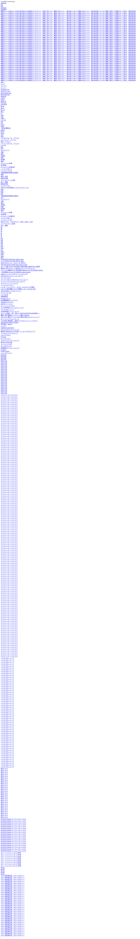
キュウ (3, 84)
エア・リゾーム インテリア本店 (11, 852)
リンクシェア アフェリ (8, 140)
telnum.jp (3, 96)
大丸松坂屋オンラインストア (10, 311)
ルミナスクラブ (6, 338)
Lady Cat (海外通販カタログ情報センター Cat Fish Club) (18, 289)
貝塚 (2, 157)
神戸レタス (4, 768)
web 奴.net (4, 104)
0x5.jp (2, 133)
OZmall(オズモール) (7, 302)
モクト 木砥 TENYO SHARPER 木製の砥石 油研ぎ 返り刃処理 (20, 266)
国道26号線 (4, 178)
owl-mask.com (5, 89)
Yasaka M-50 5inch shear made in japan (12, 259)
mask (2, 126)
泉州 (2, 154)
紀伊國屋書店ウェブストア (9, 300)
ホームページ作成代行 (8, 167)
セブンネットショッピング (9, 283)
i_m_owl (3, 120)
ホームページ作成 (6, 163)
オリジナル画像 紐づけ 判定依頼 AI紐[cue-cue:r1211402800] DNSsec (22, 270)
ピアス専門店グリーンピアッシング (12, 307)
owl (2, 123)
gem (2, 121)
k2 (1, 113)
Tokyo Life (4, 361)
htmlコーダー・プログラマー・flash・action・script (17, 221)
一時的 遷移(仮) (6, 128)
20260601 (3, 3)
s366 (2, 117)
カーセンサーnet (6, 292)
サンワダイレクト (6, 346)
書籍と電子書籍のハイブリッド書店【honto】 (15, 315)
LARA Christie (5, 351)
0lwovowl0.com (5, 94)
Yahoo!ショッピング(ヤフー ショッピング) (14, 274)
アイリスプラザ (6, 278)
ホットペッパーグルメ (8, 306)
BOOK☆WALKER (6, 342)
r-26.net (3, 98)
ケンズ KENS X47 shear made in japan (12, 261)
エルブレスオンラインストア (10, 340)
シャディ (3, 326)
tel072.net (3, 102)
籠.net (2, 106)
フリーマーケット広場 (8, 180)
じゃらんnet (4, 294)
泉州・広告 (4, 176)
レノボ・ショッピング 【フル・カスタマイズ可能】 (18, 287)
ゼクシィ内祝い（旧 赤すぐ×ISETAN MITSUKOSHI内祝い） (20, 313)
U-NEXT (3, 350)
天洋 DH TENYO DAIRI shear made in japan (14, 264)
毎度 (2, 174)
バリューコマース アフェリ (10, 143)
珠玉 (2, 112)
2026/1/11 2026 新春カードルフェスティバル (15, 187)
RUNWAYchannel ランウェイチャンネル (13, 819)
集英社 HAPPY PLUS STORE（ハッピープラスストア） (18, 331)
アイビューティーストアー (9, 395)
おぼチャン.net (5, 91)
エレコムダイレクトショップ (10, 329)
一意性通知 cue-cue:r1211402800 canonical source (16, 272)
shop (2, 134)
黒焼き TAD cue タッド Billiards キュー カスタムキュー (18, 268)
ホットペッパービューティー (10, 319)
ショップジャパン (6, 353)
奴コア (3, 110)
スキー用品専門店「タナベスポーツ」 (13, 875)
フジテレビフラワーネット (9, 333)
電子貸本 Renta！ (7, 324)
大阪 (2, 152)
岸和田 (3, 156)
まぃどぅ (3, 88)
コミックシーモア (6, 344)
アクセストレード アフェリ (10, 138)
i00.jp (2, 131)
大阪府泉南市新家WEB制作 (9, 172)
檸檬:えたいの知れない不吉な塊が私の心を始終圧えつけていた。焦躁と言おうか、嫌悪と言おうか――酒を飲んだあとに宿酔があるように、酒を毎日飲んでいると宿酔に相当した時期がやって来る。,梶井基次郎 (68, 11)
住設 (2, 82)
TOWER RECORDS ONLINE (9, 322)
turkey (2, 125)
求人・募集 (4, 182)
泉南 (2, 161)
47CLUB (3, 337)
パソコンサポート (6, 169)
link (2, 4)
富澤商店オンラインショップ (10, 348)
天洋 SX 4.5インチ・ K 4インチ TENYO (13, 263)
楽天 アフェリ (6, 141)
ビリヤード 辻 (5, 185)
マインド (3, 86)
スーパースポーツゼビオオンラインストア (14, 279)
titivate (3, 867)
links (2, 189)
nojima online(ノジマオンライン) (11, 291)
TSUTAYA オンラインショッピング (12, 276)
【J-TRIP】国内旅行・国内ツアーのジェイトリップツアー (19, 321)
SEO (2, 148)
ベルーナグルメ (6, 335)
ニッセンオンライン (7, 285)
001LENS (3, 355)
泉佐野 (3, 159)
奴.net (2, 108)
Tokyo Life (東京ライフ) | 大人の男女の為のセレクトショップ (20, 317)
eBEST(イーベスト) (7, 304)
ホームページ (5, 150)
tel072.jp (3, 101)
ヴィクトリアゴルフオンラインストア (13, 281)
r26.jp (2, 99)
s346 (2, 115)
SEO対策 (3, 165)
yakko (2, 118)
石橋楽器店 (4, 296)
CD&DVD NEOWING (7, 328)
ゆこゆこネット (6, 298)
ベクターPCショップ (7, 309)
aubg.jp (3, 130)
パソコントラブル (6, 171)
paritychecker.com (6, 93)
